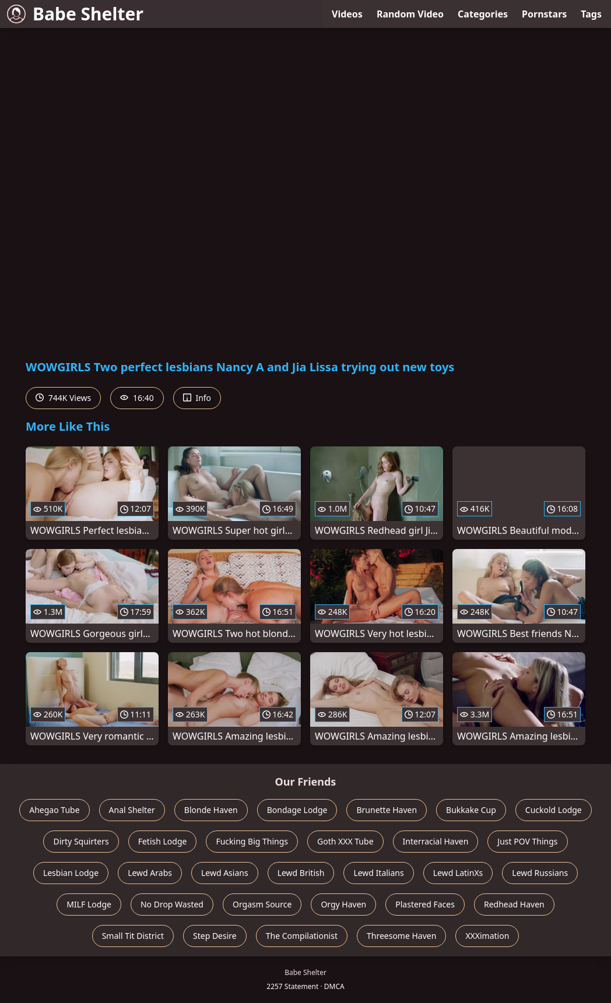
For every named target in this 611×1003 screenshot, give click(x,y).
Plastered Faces (425, 904)
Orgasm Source (262, 904)
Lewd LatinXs (458, 872)
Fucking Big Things (252, 841)
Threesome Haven (401, 935)
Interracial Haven (436, 841)
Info (197, 397)
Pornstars (544, 14)
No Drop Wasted (172, 904)
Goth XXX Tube (345, 841)
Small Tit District (133, 935)
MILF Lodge (88, 904)
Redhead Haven (514, 904)
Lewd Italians (378, 872)
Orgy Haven (343, 904)
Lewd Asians (224, 872)
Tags (591, 14)
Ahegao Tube (54, 809)
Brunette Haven (386, 809)
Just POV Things (527, 841)
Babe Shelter (75, 14)
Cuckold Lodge (553, 809)
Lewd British (301, 872)
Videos (347, 14)
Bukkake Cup (471, 809)
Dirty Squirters (80, 841)
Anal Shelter (132, 809)
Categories (483, 14)
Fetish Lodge (162, 841)
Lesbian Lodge (71, 872)
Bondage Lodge (297, 809)
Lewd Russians (540, 872)
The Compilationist (302, 935)
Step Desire (215, 935)
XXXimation (487, 935)
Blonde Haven (211, 809)
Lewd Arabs (150, 872)
